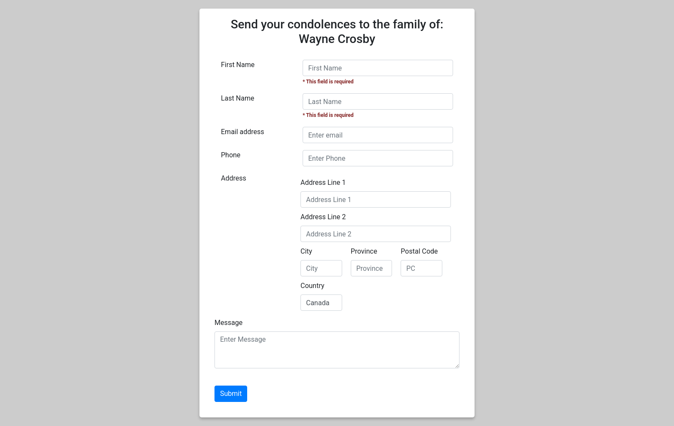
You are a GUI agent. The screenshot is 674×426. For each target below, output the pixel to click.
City (306, 251)
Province (364, 251)
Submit (231, 393)
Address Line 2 (323, 217)
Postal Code (419, 251)
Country (312, 286)
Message (228, 323)
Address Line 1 (323, 182)
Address (233, 178)
